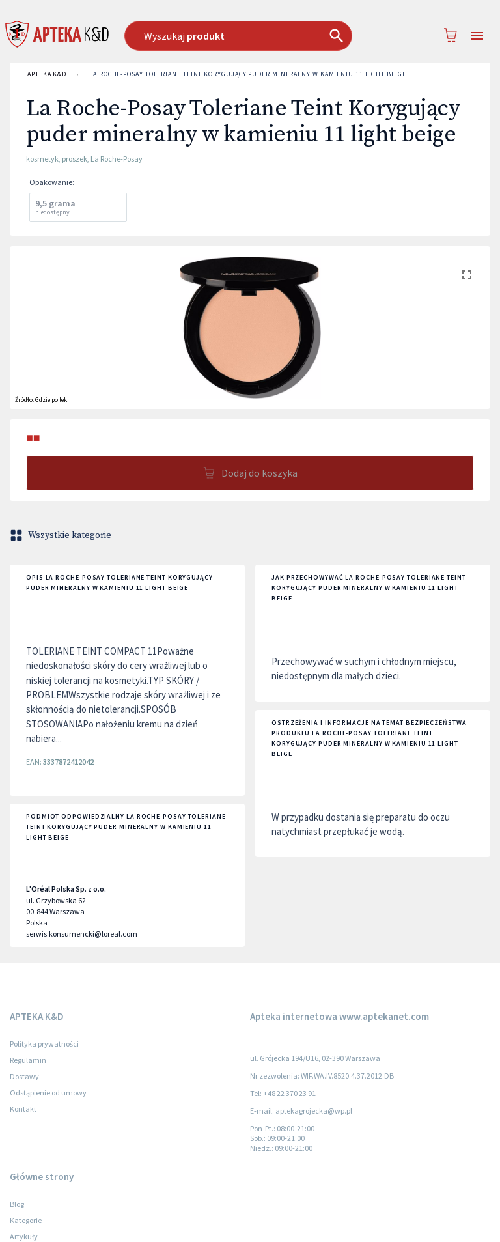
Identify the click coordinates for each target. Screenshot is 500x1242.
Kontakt (23, 1109)
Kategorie (26, 1220)
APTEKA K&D (47, 74)
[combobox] (244, 36)
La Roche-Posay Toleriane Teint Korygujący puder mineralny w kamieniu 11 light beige (247, 74)
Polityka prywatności (44, 1044)
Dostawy (24, 1076)
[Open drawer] (477, 36)
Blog (17, 1204)
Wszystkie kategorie (62, 535)
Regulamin (28, 1060)
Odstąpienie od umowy (48, 1092)
